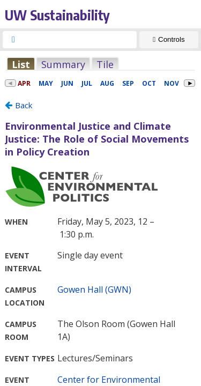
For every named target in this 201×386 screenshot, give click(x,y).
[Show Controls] (168, 39)
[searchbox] (79, 40)
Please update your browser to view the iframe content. (100, 64)
